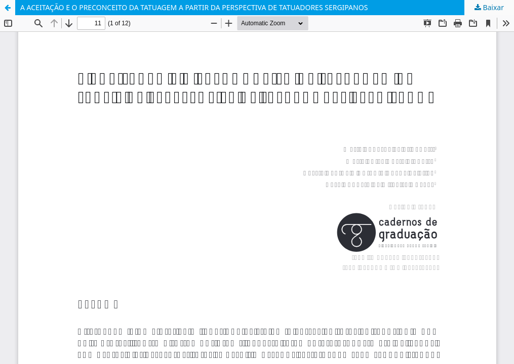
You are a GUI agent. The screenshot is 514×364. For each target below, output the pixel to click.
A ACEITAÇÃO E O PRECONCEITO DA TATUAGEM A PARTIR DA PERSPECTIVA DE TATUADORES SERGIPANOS (194, 7)
